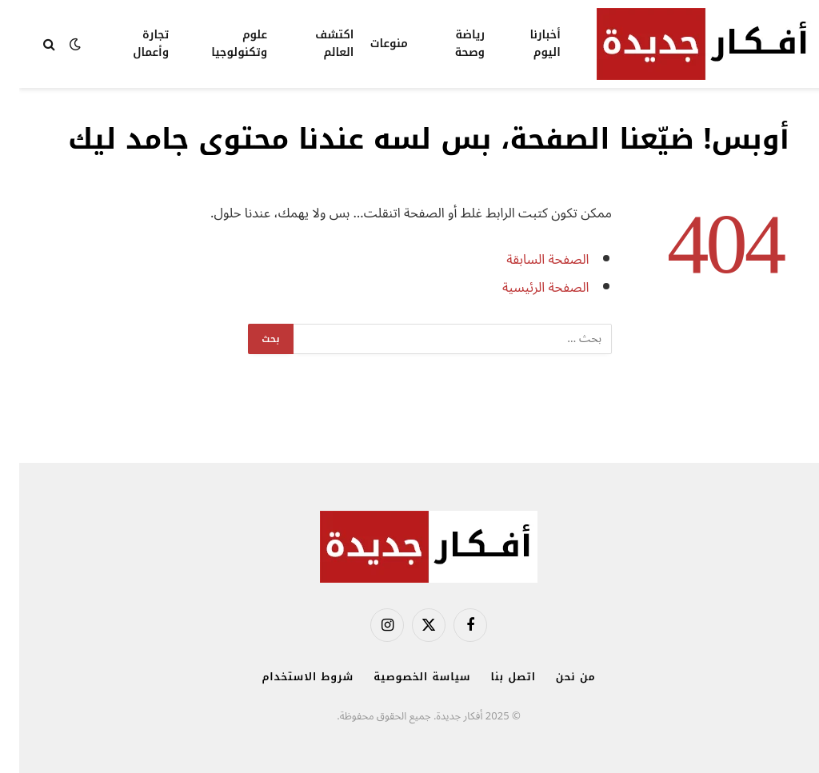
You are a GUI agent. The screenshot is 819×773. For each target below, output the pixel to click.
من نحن (557, 677)
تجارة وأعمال (132, 43)
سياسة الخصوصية (402, 677)
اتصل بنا (494, 677)
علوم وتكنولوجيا (220, 43)
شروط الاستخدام (288, 677)
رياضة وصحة (450, 43)
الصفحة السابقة (528, 259)
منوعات (370, 43)
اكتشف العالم (315, 43)
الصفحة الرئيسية (526, 287)
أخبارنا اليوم (525, 43)
